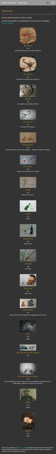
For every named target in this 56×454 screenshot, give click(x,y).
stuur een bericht (7, 23)
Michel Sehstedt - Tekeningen (15, 3)
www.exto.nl (21, 447)
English (47, 2)
